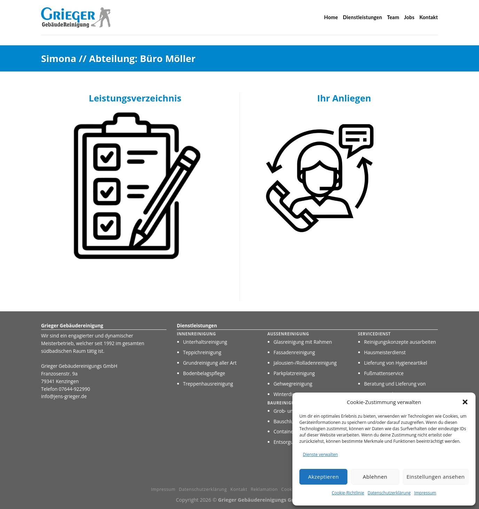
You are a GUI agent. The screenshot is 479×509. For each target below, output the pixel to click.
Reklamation (264, 489)
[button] (465, 401)
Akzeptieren (323, 476)
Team (393, 17)
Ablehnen (375, 476)
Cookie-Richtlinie (348, 493)
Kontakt (428, 17)
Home (331, 17)
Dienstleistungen (362, 17)
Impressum (425, 493)
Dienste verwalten (320, 454)
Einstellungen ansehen (436, 476)
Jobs (409, 17)
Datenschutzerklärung (389, 493)
